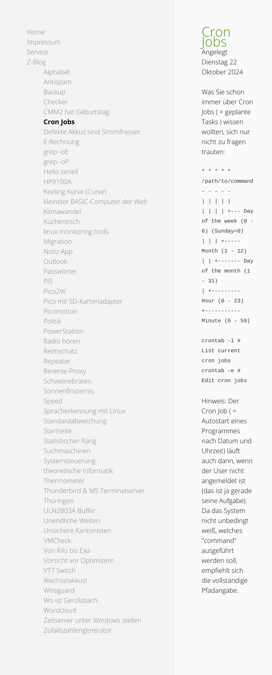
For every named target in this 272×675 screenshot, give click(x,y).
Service (37, 51)
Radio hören (62, 341)
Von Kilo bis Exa (67, 550)
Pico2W (55, 291)
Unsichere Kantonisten (77, 530)
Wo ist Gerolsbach (70, 600)
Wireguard (59, 590)
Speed (53, 400)
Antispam (58, 81)
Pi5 (48, 281)
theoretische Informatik (78, 470)
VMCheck (57, 540)
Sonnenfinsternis (69, 390)
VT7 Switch (59, 570)
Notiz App (58, 251)
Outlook (55, 261)
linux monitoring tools (76, 231)
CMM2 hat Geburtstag (76, 111)
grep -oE (56, 151)
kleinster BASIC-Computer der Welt (95, 201)
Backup (55, 91)
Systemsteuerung (69, 460)
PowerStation (63, 331)
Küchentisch (62, 221)
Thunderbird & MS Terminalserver (94, 490)
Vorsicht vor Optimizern (79, 560)
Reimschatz (61, 351)
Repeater (57, 361)
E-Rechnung (61, 141)
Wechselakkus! (65, 580)
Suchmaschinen (67, 450)
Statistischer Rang (70, 440)
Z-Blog (36, 61)
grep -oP (56, 161)
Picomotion (60, 311)
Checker (56, 101)
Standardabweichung (75, 420)
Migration (58, 241)
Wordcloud (60, 610)
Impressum (44, 42)
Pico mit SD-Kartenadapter (83, 301)
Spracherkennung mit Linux (85, 410)
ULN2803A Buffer (70, 510)
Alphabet (57, 71)
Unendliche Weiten (72, 520)
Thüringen (59, 500)
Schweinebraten (68, 380)
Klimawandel (62, 211)
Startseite (58, 430)
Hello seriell (61, 171)
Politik (52, 321)
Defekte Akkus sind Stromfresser (92, 131)
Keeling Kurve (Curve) (75, 191)
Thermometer (64, 480)
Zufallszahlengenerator (78, 630)
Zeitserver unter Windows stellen (92, 620)
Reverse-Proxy (65, 371)
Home (36, 32)
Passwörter (60, 271)
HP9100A (57, 181)
